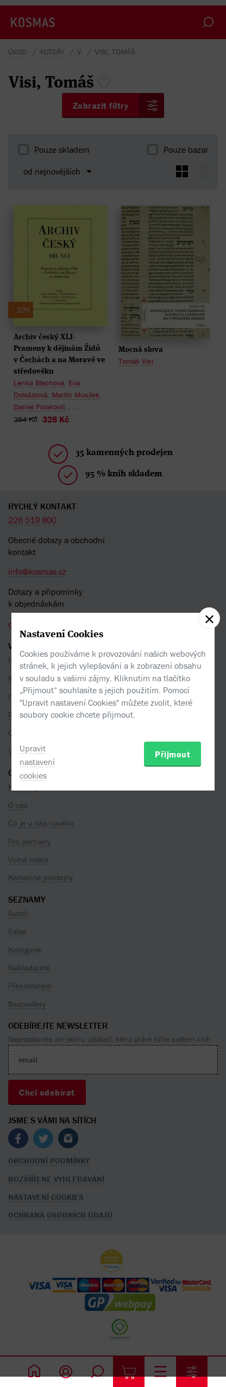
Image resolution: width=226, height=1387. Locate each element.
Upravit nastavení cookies (37, 762)
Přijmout (172, 754)
